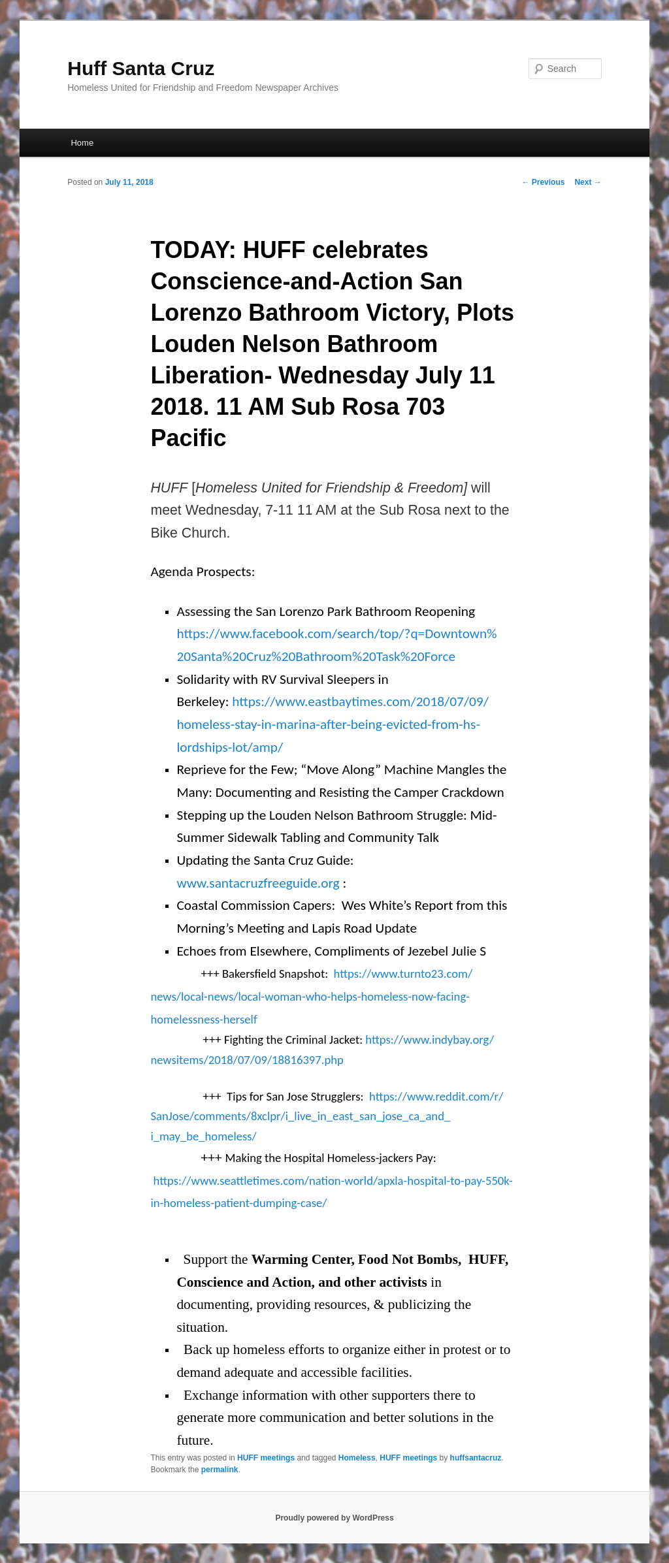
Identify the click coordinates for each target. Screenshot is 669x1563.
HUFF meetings (266, 1457)
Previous (542, 182)
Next (587, 182)
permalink (219, 1469)
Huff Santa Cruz (140, 68)
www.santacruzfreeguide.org (257, 883)
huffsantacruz (476, 1457)
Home (82, 143)
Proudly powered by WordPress (334, 1518)
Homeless (357, 1457)
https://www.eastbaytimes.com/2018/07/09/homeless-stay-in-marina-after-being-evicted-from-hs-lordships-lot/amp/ (332, 724)
